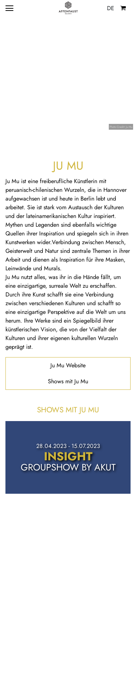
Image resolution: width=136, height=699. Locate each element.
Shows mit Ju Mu (68, 381)
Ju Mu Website (68, 365)
